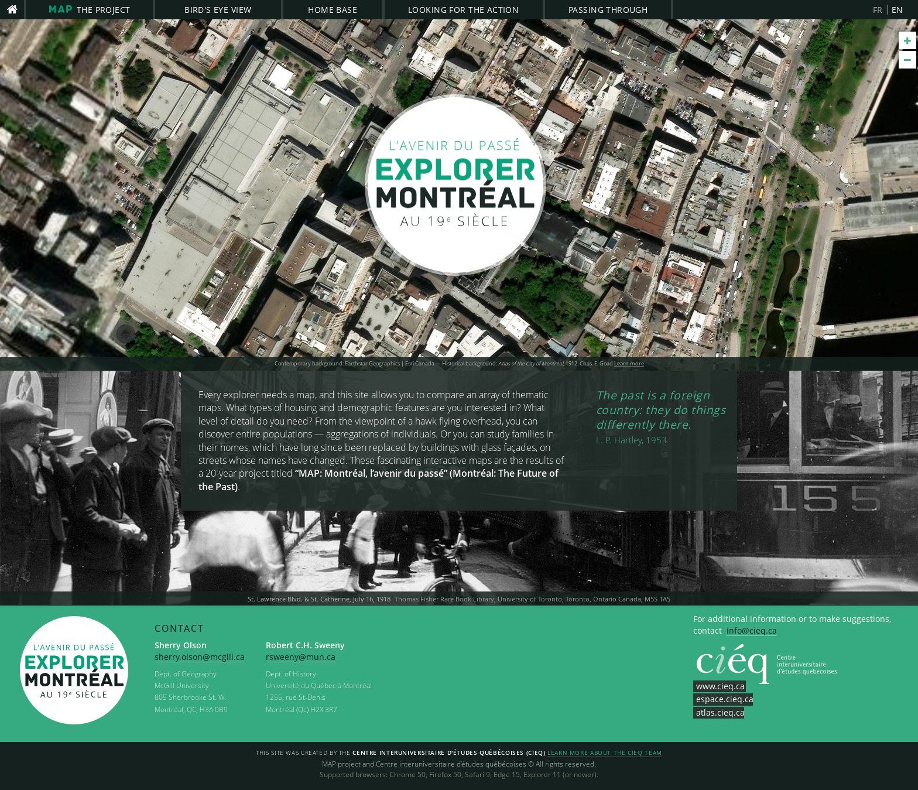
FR (878, 9)
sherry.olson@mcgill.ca (200, 656)
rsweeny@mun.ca (300, 656)
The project (90, 9)
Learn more (629, 363)
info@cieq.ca (752, 630)
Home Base (332, 9)
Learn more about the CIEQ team (604, 753)
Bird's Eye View (217, 9)
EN (897, 9)
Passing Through (608, 9)
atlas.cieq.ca (720, 712)
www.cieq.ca (720, 686)
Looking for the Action (463, 9)
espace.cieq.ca (724, 698)
